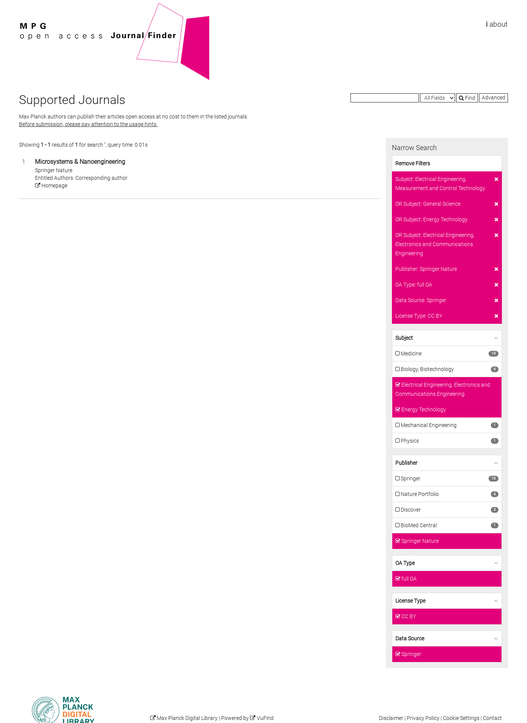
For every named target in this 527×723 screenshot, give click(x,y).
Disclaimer (391, 718)
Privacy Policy (423, 718)
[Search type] (437, 97)
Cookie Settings (461, 718)
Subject (404, 338)
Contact (492, 718)
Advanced (493, 97)
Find (467, 98)
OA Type (405, 563)
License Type (410, 601)
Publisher (406, 463)
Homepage (51, 185)
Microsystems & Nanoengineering (80, 161)
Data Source (409, 638)
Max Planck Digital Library (187, 718)
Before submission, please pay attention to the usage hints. (88, 124)
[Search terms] (384, 97)
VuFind (30, 6)
